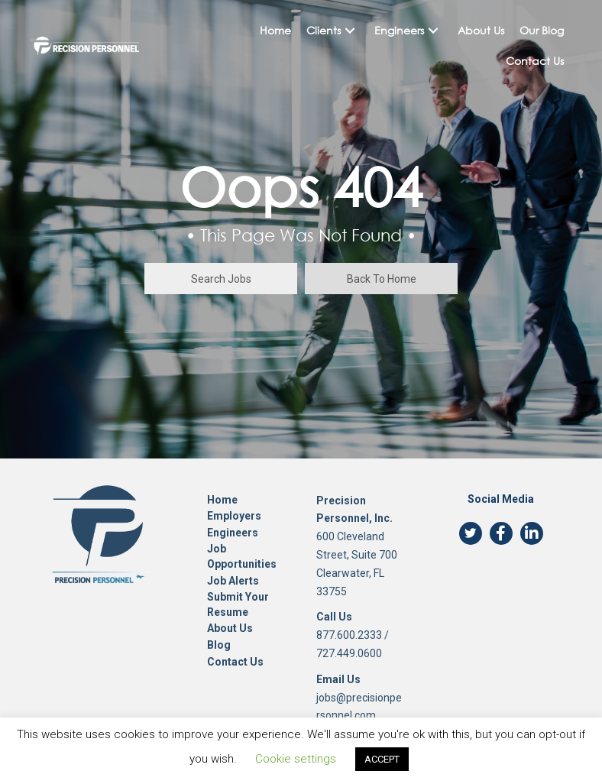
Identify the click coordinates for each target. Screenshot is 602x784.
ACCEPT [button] (382, 759)
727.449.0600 (349, 653)
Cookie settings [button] (295, 759)
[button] (350, 31)
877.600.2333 (349, 635)
